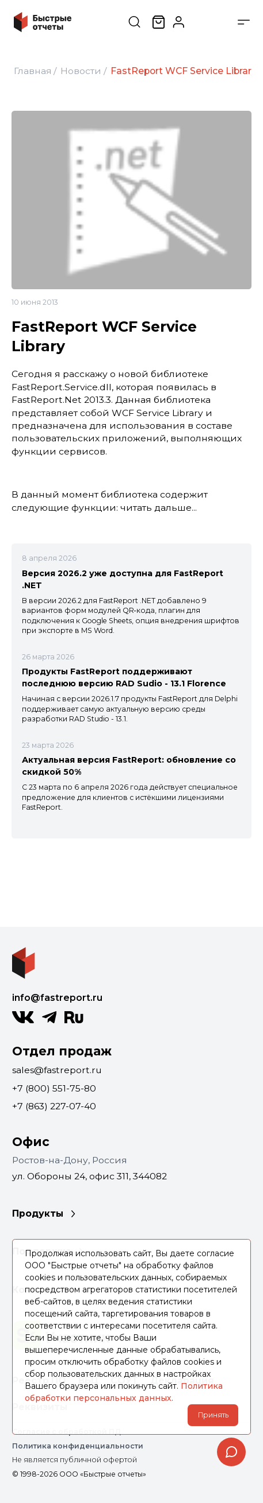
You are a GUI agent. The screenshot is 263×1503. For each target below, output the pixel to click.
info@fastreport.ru (57, 997)
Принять (213, 1415)
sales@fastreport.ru (57, 1070)
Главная (33, 70)
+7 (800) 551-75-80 (54, 1088)
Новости (80, 70)
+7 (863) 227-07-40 (54, 1106)
